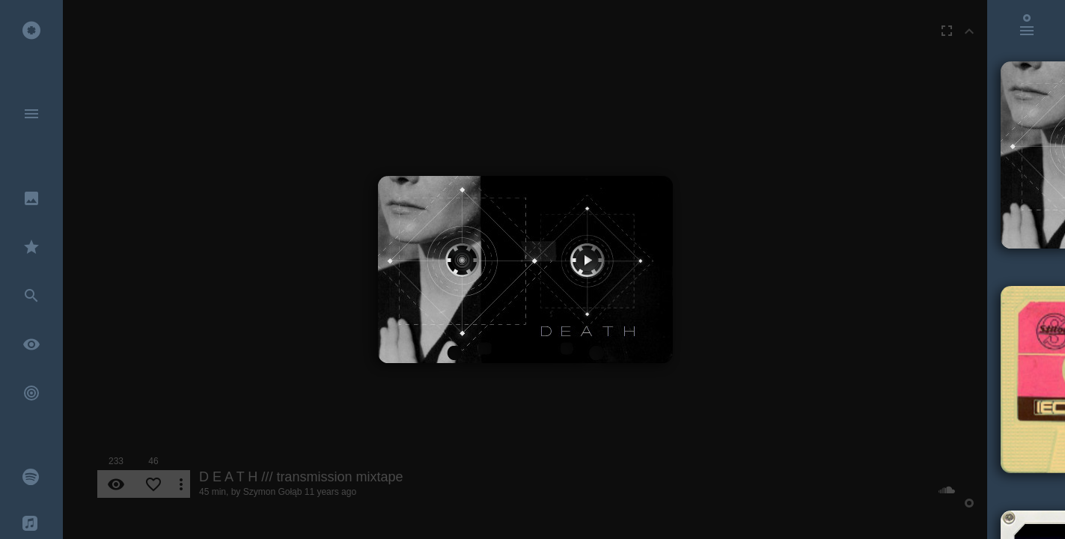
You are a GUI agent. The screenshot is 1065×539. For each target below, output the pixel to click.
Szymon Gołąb (272, 492)
